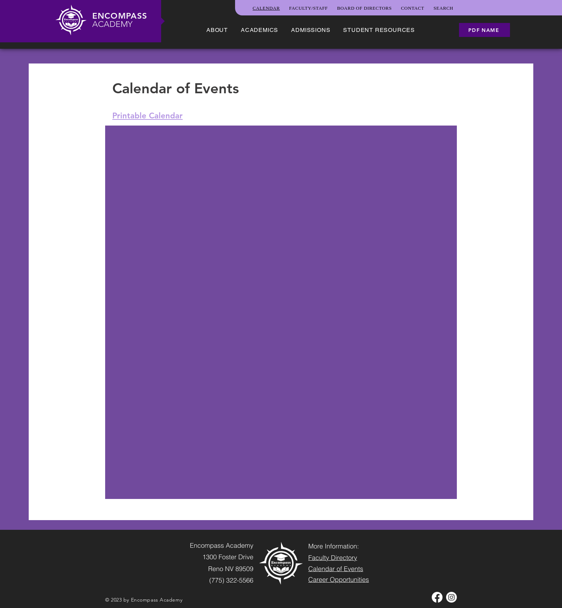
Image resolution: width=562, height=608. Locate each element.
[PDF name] (484, 30)
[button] (217, 30)
